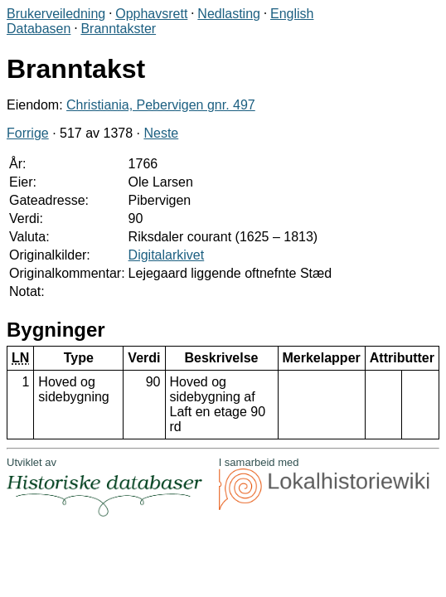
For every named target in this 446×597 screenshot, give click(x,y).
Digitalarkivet (166, 255)
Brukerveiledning (56, 14)
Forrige (28, 133)
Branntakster (118, 29)
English (291, 14)
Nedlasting (228, 14)
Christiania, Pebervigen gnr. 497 (160, 105)
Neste (160, 133)
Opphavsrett (151, 14)
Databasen (38, 29)
